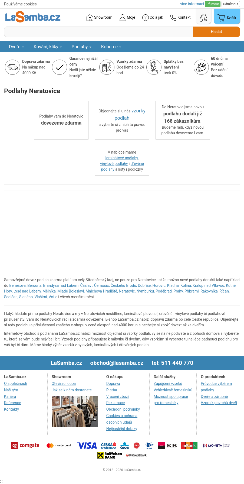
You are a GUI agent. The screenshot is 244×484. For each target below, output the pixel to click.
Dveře (16, 46)
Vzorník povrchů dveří (219, 403)
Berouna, (34, 285)
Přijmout (213, 4)
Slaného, (26, 297)
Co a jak (152, 17)
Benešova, (17, 285)
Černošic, (102, 285)
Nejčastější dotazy (121, 429)
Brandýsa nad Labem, (61, 285)
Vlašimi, (41, 297)
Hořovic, (159, 285)
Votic (53, 297)
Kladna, (173, 285)
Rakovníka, (209, 291)
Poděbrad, (164, 291)
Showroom (99, 17)
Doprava (113, 383)
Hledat (216, 32)
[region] (122, 236)
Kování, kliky (48, 46)
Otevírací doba (64, 383)
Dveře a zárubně (214, 396)
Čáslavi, (86, 285)
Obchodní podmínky (123, 409)
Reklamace (115, 403)
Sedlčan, (11, 297)
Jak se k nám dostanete (72, 390)
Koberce (111, 46)
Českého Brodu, (124, 285)
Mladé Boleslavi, (71, 291)
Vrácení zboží (117, 396)
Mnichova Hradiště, (101, 291)
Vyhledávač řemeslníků (173, 390)
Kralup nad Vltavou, (209, 285)
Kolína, (186, 285)
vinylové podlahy (114, 163)
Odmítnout (230, 4)
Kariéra (10, 396)
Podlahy (81, 46)
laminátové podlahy (121, 158)
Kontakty (11, 409)
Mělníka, (49, 291)
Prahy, (178, 291)
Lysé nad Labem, (28, 291)
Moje (127, 17)
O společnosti (15, 383)
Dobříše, (144, 285)
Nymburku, (146, 291)
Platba (111, 390)
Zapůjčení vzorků (168, 383)
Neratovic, (127, 291)
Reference (12, 403)
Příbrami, (191, 291)
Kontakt (180, 17)
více (192, 4)
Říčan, (224, 291)
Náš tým (11, 390)
